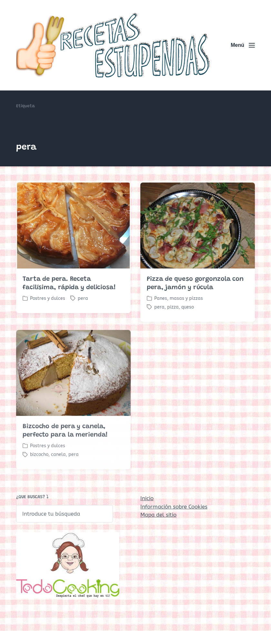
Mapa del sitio (158, 514)
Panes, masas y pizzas (178, 298)
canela (58, 464)
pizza (173, 307)
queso (187, 307)
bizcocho (39, 464)
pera (83, 298)
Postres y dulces (47, 298)
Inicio (147, 498)
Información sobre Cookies (173, 506)
